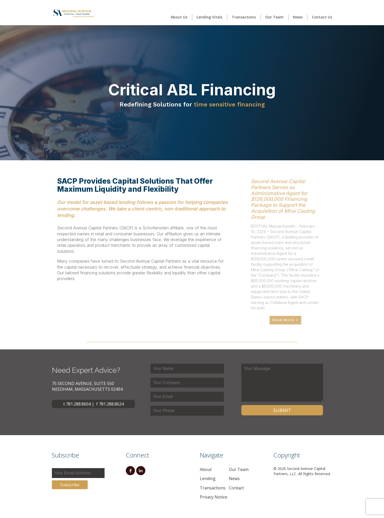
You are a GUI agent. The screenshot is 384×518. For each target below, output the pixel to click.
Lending (208, 478)
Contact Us (322, 17)
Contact (236, 488)
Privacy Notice (213, 497)
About (206, 469)
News (298, 17)
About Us (179, 17)
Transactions (244, 17)
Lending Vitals (209, 17)
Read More (283, 331)
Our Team (274, 17)
